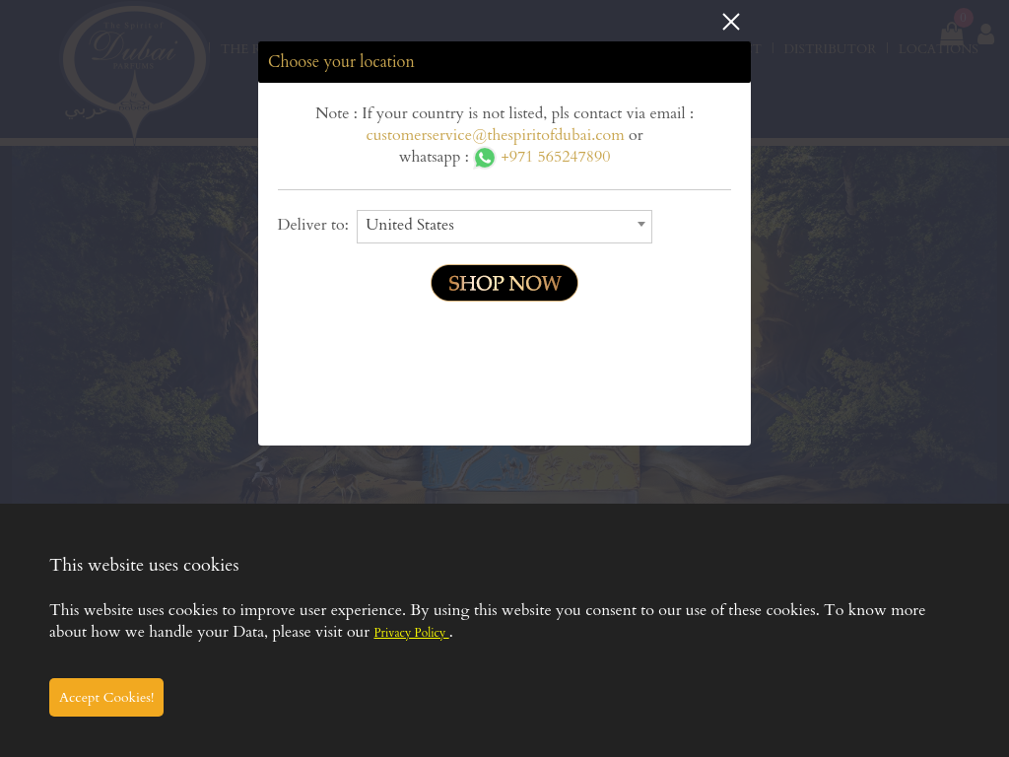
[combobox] (504, 226)
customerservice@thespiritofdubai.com (496, 135)
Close (731, 21)
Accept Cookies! (106, 697)
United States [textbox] (409, 225)
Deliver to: (318, 225)
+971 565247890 (541, 157)
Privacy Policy (410, 633)
